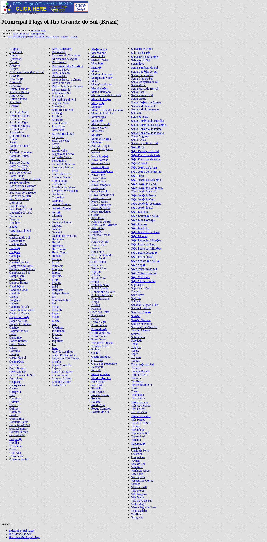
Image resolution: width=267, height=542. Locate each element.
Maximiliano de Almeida (106, 95)
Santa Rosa (137, 91)
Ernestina (57, 119)
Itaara (55, 306)
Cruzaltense (16, 456)
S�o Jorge (137, 175)
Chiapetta (15, 391)
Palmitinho (97, 228)
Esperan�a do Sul (63, 133)
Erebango (57, 113)
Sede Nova (137, 294)
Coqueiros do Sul (19, 425)
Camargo (14, 259)
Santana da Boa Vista (143, 106)
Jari (54, 344)
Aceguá (14, 48)
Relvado (96, 370)
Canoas (13, 303)
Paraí (94, 238)
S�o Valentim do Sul (144, 269)
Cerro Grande (17, 371)
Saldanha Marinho (142, 48)
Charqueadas (17, 385)
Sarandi (135, 291)
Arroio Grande (18, 129)
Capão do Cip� (19, 317)
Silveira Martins (140, 330)
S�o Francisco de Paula (145, 159)
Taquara (136, 357)
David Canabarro (62, 48)
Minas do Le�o (101, 99)
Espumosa (58, 137)
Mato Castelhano (101, 84)
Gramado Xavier (62, 222)
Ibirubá (56, 272)
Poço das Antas (100, 311)
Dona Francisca (61, 83)
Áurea (13, 139)
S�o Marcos (139, 224)
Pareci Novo (98, 245)
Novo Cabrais (99, 201)
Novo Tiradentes (101, 211)
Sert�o (135, 316)
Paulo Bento (98, 261)
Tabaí (134, 343)
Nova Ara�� (100, 156)
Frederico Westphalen (65, 190)
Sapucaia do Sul (140, 288)
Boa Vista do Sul (19, 199)
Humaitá (57, 255)
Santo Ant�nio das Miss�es (148, 124)
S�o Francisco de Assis (145, 155)
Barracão (14, 159)
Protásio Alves (99, 346)
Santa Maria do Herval (144, 88)
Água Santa (16, 52)
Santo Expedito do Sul (144, 143)
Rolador (96, 398)
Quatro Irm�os (100, 356)
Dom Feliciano (61, 73)
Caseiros (14, 350)
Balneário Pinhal (19, 145)
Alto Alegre (16, 78)
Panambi (96, 231)
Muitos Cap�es (101, 138)
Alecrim (14, 62)
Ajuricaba (15, 58)
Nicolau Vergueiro (102, 149)
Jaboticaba (58, 327)
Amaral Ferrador (19, 88)
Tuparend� (138, 443)
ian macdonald (38, 30)
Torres (135, 391)
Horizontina (59, 249)
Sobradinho (138, 337)
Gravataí (57, 225)
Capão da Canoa (19, 313)
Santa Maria (138, 85)
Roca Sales (97, 391)
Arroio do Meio (18, 112)
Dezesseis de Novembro (66, 55)
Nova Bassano (99, 159)
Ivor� (56, 320)
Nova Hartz (98, 174)
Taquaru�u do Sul (142, 364)
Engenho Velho (61, 103)
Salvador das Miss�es (144, 56)
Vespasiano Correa (142, 480)
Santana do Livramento (145, 109)
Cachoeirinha (17, 240)
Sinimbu (136, 333)
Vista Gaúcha (139, 510)
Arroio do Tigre (18, 122)
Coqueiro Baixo (18, 421)
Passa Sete (97, 251)
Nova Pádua (98, 178)
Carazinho (15, 337)
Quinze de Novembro (104, 363)
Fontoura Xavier (61, 177)
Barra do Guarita (19, 162)
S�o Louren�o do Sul (145, 215)
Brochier (14, 222)
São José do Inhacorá (143, 191)
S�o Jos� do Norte (143, 195)
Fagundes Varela (62, 157)
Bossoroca (15, 216)
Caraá (12, 334)
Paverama (97, 265)
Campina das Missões (22, 269)
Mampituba (98, 56)
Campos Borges (18, 282)
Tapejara (136, 347)
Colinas (14, 408)
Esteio (55, 143)
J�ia (55, 348)
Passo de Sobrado (101, 255)
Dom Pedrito (59, 76)
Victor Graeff (139, 487)
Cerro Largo (16, 378)
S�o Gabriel (139, 163)
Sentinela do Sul (141, 308)
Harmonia (58, 239)
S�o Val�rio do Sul (143, 273)
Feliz (55, 170)
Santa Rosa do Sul (142, 95)
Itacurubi (57, 310)
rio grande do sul (21, 33)
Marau (95, 71)
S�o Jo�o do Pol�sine (146, 171)
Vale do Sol (138, 463)
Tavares (135, 368)
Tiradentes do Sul (141, 384)
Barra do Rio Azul (20, 172)
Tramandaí (137, 394)
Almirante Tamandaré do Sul (26, 72)
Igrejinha (57, 275)
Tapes (134, 353)
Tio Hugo (136, 381)
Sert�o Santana (140, 320)
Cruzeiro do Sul (18, 459)
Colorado (15, 411)
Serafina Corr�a (141, 312)
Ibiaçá (55, 262)
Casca (13, 347)
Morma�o (97, 120)
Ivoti (54, 324)
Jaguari (56, 337)
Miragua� (97, 103)
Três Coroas (138, 408)
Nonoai (95, 152)
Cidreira (14, 401)
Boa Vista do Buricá (21, 189)
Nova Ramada (99, 191)
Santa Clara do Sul (142, 75)
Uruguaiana (138, 457)
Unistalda (136, 453)
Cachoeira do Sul (19, 237)
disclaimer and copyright (47, 36)
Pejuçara (96, 271)
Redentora (97, 366)
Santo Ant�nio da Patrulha (147, 120)
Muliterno (97, 142)
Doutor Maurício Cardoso (67, 86)
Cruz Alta (15, 452)
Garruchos (58, 197)
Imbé (55, 286)
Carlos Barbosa (18, 340)
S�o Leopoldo (140, 211)
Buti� (13, 226)
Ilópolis (56, 283)
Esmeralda (58, 129)
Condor (13, 415)
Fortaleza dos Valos (63, 187)
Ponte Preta (98, 315)
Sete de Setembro (141, 323)
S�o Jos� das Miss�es (146, 179)
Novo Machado (100, 208)
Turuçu (135, 447)
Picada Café (98, 278)
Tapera (135, 350)
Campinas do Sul (19, 272)
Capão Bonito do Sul (21, 310)
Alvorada (15, 85)
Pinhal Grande (99, 288)
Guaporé (57, 232)
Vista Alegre (138, 504)
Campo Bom (16, 275)
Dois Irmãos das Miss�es (67, 66)
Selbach (136, 301)
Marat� (96, 67)
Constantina (16, 418)
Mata (94, 81)
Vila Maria (137, 497)
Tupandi (136, 439)
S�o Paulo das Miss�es (146, 240)
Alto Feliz (15, 82)
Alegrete (14, 65)
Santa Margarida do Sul (145, 81)
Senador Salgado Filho (144, 304)
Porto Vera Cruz (100, 332)
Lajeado (57, 368)
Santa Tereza (138, 98)
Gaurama (57, 200)
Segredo (136, 298)
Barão (13, 149)
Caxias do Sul (17, 357)
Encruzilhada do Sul (64, 99)
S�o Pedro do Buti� (144, 252)
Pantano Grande (100, 235)
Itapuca (56, 313)
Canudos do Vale (19, 306)
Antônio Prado (18, 99)
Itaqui (55, 316)
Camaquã (15, 255)
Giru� (56, 212)
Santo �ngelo (139, 116)
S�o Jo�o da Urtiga (144, 167)
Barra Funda (16, 175)
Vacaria (135, 460)
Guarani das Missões (64, 235)
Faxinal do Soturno (63, 164)
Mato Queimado (101, 91)
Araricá (13, 105)
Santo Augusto (140, 136)
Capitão (14, 327)
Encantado (58, 96)
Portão (95, 318)
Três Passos (138, 419)
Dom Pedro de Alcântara (66, 79)
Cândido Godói (18, 290)
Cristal (13, 449)
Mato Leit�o (99, 88)
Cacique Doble (18, 244)
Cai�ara (14, 252)
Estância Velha (60, 140)
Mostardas (97, 130)
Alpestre (14, 75)
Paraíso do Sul (99, 241)
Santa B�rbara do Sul (144, 67)
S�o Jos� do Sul (142, 207)
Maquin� (97, 63)
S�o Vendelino (140, 277)
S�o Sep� (138, 264)
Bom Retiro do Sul (20, 209)
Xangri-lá (136, 517)
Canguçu (14, 300)
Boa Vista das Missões (22, 185)
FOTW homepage (16, 36)
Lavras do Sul (60, 375)
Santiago (136, 112)
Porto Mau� (99, 329)
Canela (13, 296)
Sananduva (137, 63)
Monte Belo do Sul (102, 113)
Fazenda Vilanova (62, 167)
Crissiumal (15, 446)
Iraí (54, 303)
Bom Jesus (15, 202)
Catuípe (14, 354)
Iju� (55, 279)
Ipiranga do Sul (61, 300)
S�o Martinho (140, 228)
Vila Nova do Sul (141, 500)
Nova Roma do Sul (102, 194)
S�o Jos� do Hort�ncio (147, 188)
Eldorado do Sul (61, 93)
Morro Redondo (100, 124)
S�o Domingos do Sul (145, 151)
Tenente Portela (140, 371)
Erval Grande (60, 123)
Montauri (96, 106)
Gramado (57, 219)
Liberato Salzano (62, 378)
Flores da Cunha (61, 174)
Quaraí (95, 352)
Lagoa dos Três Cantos (65, 358)
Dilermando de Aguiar (65, 58)
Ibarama (57, 259)
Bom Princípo (17, 206)
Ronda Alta (98, 405)
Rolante (95, 401)
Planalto (96, 308)
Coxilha (14, 442)
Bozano (14, 219)
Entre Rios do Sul (62, 109)
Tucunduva (137, 429)
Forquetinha (59, 184)
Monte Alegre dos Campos (107, 110)
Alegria (13, 68)
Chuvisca (15, 398)
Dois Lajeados (60, 69)
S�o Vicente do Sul (143, 281)
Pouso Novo (98, 339)
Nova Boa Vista (100, 163)
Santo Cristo (138, 139)
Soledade (136, 340)
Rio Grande (98, 381)
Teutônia (136, 378)
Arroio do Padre (19, 115)
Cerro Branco (17, 368)
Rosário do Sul (100, 411)
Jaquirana (57, 340)
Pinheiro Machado (102, 295)
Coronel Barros (18, 428)
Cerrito (13, 365)
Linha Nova (59, 385)
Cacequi (14, 234)
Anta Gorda (16, 95)
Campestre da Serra (21, 265)
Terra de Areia (139, 374)
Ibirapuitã (57, 269)
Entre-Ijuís (58, 106)
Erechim (57, 116)
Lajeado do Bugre (62, 371)
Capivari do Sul (18, 330)
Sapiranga (137, 284)
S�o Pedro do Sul (142, 256)
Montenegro (98, 116)
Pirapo (95, 301)
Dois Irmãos (59, 62)
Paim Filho (97, 218)
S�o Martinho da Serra (145, 232)
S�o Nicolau (139, 236)
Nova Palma (98, 181)
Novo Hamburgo (101, 204)
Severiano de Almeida (144, 327)
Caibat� (14, 248)
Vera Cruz (137, 473)
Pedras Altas (98, 268)
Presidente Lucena (102, 342)
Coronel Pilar (17, 435)
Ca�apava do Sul (20, 230)
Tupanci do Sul (140, 433)
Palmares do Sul (101, 221)
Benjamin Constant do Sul (25, 179)
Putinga (95, 349)
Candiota (14, 293)
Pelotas (95, 275)
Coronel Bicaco (18, 431)
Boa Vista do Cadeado (22, 192)
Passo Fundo (98, 258)
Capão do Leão (18, 320)
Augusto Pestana (19, 135)
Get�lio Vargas (61, 208)
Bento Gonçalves (19, 182)
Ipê (54, 296)
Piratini (95, 305)
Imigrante (57, 290)
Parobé (95, 248)
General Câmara (61, 204)
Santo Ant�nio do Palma (146, 128)
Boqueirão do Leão (20, 212)
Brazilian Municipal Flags (24, 537)
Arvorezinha (16, 132)
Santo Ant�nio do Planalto (147, 133)
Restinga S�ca (100, 374)
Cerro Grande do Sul (21, 375)
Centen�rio (16, 361)
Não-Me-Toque (100, 145)
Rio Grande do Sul (20, 533)
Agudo (13, 55)
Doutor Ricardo (61, 89)
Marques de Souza (102, 77)
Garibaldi (57, 194)
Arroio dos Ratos (19, 125)
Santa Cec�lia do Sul (144, 71)
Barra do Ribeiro (19, 169)
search (30, 36)
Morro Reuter (99, 127)
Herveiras (57, 245)
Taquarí (135, 360)
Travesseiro (138, 398)
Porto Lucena (99, 325)
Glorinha (57, 215)
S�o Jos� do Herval (144, 183)
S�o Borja (137, 147)
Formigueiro (59, 180)
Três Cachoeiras (140, 405)
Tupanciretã (138, 436)
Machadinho (98, 52)
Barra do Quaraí (19, 165)
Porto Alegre (98, 321)
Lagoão (56, 361)
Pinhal (95, 281)
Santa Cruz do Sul (142, 78)
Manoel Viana (99, 59)
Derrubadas (59, 52)
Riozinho (96, 388)
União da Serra (140, 450)
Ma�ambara (99, 49)
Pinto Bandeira (100, 298)
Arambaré (15, 102)
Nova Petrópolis (101, 184)
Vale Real (137, 467)
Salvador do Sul (140, 60)
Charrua (14, 388)
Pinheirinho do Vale (103, 291)
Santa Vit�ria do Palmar (146, 102)
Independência (60, 293)
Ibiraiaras (57, 265)
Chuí (12, 395)
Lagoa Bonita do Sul (64, 355)
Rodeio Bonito (100, 395)
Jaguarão (57, 334)
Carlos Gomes (17, 344)
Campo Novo (17, 279)
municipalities (37, 33)
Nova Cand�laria (102, 171)
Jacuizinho (58, 330)
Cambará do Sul (19, 262)
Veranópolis (138, 477)
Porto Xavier (98, 336)
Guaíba (56, 229)
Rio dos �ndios (101, 378)
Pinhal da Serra (100, 285)
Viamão (135, 484)
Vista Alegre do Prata (143, 507)
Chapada (14, 381)
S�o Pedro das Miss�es (146, 248)
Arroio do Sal (17, 119)
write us (65, 36)
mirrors (73, 36)
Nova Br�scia (100, 167)
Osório (95, 214)
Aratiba (13, 109)
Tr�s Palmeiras (140, 416)
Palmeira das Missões (104, 224)
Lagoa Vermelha (61, 365)
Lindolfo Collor (61, 381)
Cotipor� (15, 439)
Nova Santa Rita (101, 198)
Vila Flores (137, 490)
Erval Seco (58, 126)
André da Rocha (19, 92)
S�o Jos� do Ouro (143, 199)
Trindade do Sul (140, 423)
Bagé (12, 142)
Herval (56, 242)
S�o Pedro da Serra (143, 244)
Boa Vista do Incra (20, 196)
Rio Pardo (97, 385)
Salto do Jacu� (140, 52)
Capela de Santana (20, 324)
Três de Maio (139, 412)
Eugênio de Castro (63, 154)
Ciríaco (13, 405)
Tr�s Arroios (139, 402)
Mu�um (96, 134)
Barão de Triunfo (19, 155)
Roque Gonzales (101, 408)
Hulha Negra (59, 252)
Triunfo (135, 426)
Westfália (136, 514)
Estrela (56, 147)
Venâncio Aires (140, 470)
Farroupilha (59, 160)
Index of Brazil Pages (21, 530)
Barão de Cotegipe (20, 152)
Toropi (135, 388)
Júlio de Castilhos (62, 351)
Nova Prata (98, 188)
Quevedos (97, 360)
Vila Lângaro (139, 494)
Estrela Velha (60, 150)
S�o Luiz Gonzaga (143, 219)
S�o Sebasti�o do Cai (145, 260)
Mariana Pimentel (101, 74)
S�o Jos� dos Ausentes (146, 203)
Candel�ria (16, 286)
